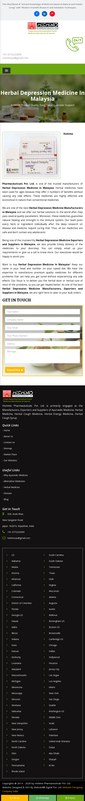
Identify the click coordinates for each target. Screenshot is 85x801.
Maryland (16, 669)
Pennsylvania (18, 765)
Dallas (52, 651)
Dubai (52, 747)
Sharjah (52, 759)
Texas (52, 573)
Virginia (52, 585)
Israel (51, 723)
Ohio (14, 753)
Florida (15, 609)
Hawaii (15, 621)
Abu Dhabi (54, 753)
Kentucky (16, 657)
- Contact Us (8, 442)
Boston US (54, 627)
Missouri (16, 699)
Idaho (14, 627)
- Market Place (9, 454)
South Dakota (56, 561)
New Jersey (17, 729)
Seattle (52, 705)
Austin (52, 609)
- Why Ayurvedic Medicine (15, 475)
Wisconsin (54, 591)
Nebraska (16, 711)
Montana (16, 705)
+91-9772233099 (11, 54)
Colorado (16, 591)
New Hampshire (20, 723)
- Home (6, 430)
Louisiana (16, 663)
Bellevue (53, 615)
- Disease (7, 493)
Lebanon (53, 729)
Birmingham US (56, 621)
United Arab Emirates (59, 741)
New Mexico (18, 735)
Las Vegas (54, 675)
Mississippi (17, 693)
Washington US (56, 711)
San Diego (54, 699)
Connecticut (17, 597)
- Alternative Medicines (13, 481)
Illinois (15, 633)
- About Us (7, 436)
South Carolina (56, 555)
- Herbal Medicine (11, 487)
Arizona (15, 573)
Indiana (15, 639)
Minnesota (17, 687)
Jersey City (54, 669)
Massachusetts (19, 675)
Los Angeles (55, 681)
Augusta (53, 603)
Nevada (15, 717)
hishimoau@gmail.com (15, 58)
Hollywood (54, 657)
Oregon (15, 759)
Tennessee (54, 567)
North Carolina (19, 741)
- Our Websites (9, 460)
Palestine (53, 735)
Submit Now (15, 370)
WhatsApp (42, 797)
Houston (53, 663)
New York (54, 693)
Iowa (14, 645)
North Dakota (18, 747)
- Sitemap (7, 448)
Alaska (15, 567)
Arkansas (16, 579)
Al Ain (51, 765)
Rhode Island (18, 771)
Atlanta (52, 597)
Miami (52, 687)
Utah (51, 579)
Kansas (15, 651)
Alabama (16, 561)
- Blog (5, 499)
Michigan (16, 681)
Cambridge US (56, 639)
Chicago (53, 645)
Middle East (54, 717)
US (13, 555)
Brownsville (54, 633)
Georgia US (17, 615)
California (16, 585)
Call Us (14, 797)
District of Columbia (21, 603)
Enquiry (70, 797)
